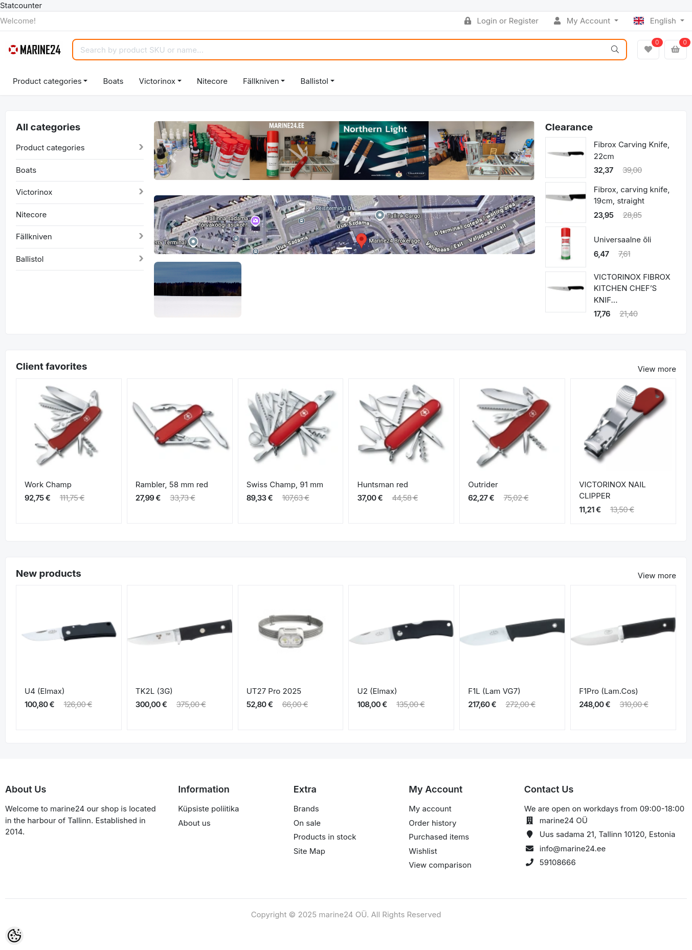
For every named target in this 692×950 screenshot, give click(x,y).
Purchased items (439, 837)
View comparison (440, 865)
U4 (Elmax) (44, 691)
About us (194, 823)
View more (657, 369)
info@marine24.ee (573, 848)
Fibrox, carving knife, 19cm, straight (632, 195)
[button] (173, 158)
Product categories (47, 81)
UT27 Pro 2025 (274, 691)
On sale (307, 823)
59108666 (558, 862)
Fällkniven (261, 81)
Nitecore (212, 81)
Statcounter (21, 5)
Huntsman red (382, 484)
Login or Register (501, 21)
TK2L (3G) (154, 691)
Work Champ (48, 484)
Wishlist (423, 851)
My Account (583, 21)
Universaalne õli (623, 239)
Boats (113, 81)
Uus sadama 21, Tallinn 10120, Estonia (608, 834)
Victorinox (157, 81)
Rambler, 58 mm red (172, 484)
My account (430, 808)
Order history (432, 823)
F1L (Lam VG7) (494, 691)
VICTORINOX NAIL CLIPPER (612, 490)
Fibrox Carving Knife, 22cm (632, 150)
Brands (306, 808)
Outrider (483, 484)
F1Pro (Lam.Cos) (608, 691)
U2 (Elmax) (377, 691)
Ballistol (314, 81)
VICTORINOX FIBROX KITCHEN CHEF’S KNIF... (632, 288)
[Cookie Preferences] (14, 935)
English (656, 21)
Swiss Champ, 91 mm (285, 484)
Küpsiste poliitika (208, 808)
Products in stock (325, 837)
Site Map (309, 851)
